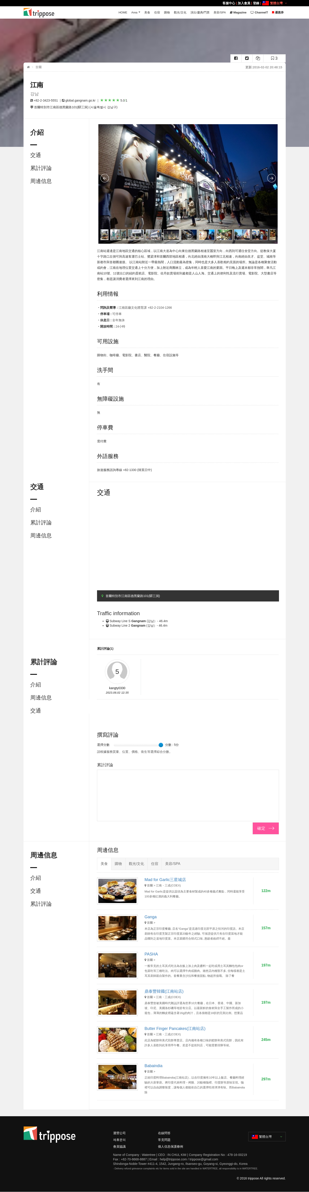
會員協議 (119, 1146)
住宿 (157, 12)
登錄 (256, 3)
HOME (123, 12)
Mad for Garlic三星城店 (165, 879)
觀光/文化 (180, 12)
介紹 (35, 509)
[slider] (161, 745)
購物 (167, 12)
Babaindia (153, 1066)
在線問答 (164, 1133)
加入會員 (244, 3)
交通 (35, 155)
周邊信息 (41, 181)
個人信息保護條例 (170, 1146)
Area (134, 12)
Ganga (151, 917)
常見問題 (164, 1140)
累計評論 (41, 168)
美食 (147, 12)
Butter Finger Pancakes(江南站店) (175, 1028)
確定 (261, 828)
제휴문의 (119, 1140)
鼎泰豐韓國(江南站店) (164, 991)
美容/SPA (220, 12)
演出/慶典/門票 (200, 12)
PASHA (151, 954)
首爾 (38, 67)
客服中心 (229, 3)
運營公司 (119, 1133)
